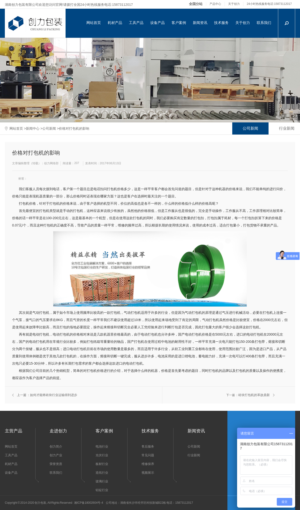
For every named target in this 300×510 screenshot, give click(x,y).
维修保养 (148, 464)
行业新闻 (194, 455)
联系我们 (264, 23)
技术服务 (221, 23)
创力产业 (56, 455)
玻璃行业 (102, 481)
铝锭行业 (102, 490)
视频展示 (148, 472)
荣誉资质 (56, 464)
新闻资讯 (200, 23)
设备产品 (157, 23)
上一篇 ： (23, 395)
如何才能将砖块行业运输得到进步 (53, 395)
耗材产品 (115, 23)
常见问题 (148, 455)
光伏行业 (102, 455)
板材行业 (102, 464)
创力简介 (56, 446)
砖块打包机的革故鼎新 (254, 395)
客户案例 (179, 23)
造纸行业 (102, 472)
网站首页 (93, 23)
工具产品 (136, 23)
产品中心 (215, 4)
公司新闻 (49, 128)
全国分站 (195, 4)
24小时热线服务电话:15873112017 (269, 4)
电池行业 (102, 446)
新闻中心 (32, 128)
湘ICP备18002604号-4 (88, 502)
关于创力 (234, 4)
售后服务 (148, 446)
